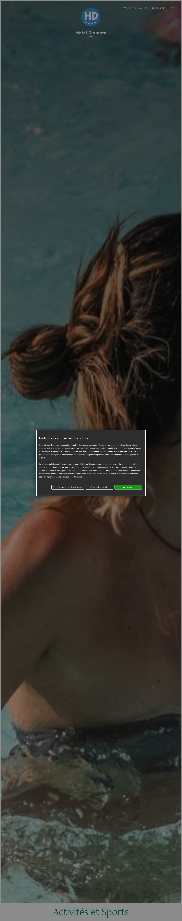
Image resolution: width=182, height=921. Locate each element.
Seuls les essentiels (99, 487)
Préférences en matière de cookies (67, 487)
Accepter (128, 487)
